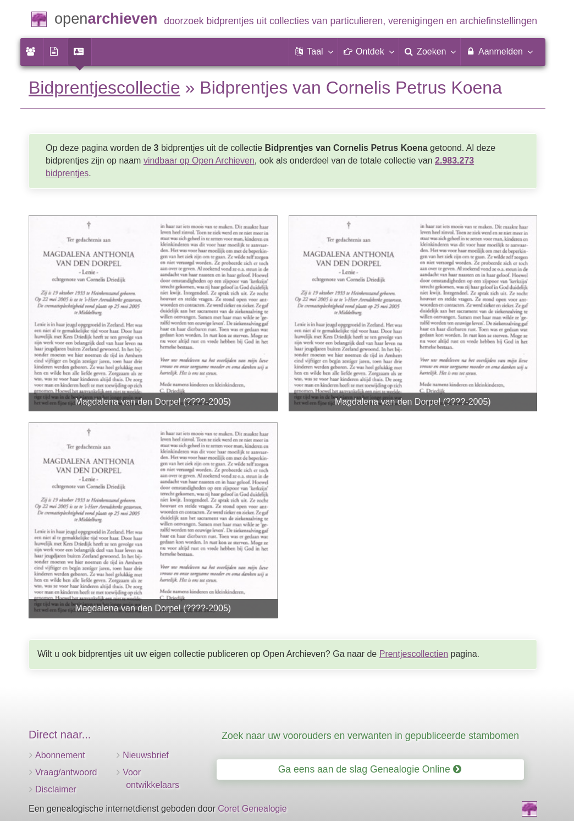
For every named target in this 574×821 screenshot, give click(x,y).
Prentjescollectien (413, 654)
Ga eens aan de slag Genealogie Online (369, 769)
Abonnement (60, 755)
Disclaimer (55, 789)
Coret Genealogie (252, 808)
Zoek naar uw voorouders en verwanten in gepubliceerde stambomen (370, 735)
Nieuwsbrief (146, 755)
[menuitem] (31, 52)
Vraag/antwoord (66, 772)
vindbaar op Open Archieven (199, 160)
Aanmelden (499, 51)
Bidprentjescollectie (104, 87)
